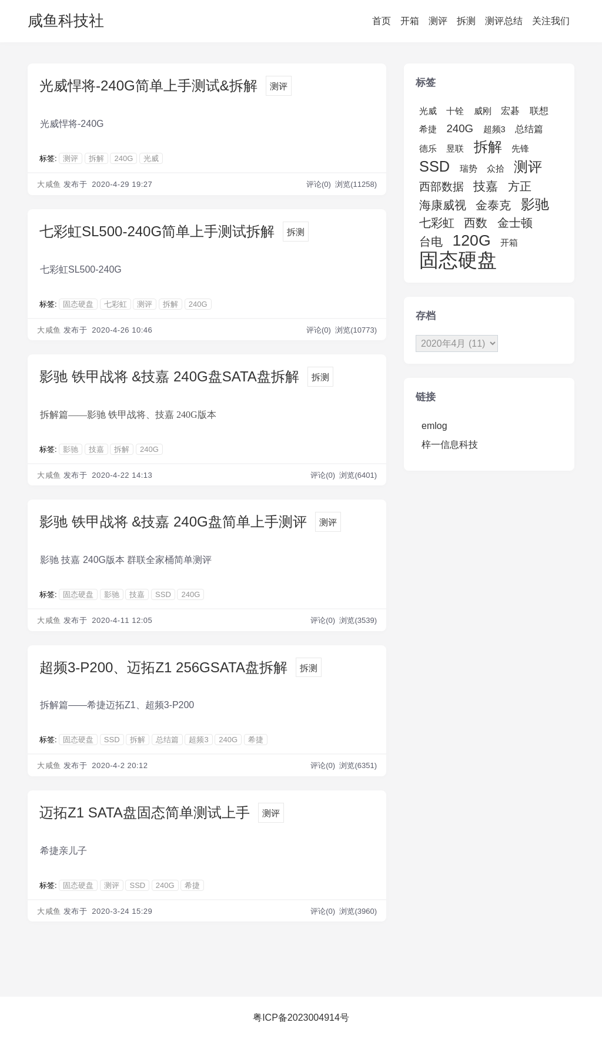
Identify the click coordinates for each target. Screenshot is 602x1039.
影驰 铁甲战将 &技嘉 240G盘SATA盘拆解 (169, 376)
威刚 (482, 111)
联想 (539, 111)
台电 (431, 241)
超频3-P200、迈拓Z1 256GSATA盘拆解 (163, 667)
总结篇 (167, 739)
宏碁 (510, 111)
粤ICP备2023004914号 (301, 1018)
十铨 (455, 111)
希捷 (255, 739)
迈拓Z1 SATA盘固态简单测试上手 (144, 812)
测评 (438, 21)
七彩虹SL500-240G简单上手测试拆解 (157, 231)
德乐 (428, 148)
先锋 (520, 148)
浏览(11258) (356, 184)
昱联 (455, 148)
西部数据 (441, 186)
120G (471, 240)
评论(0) (319, 184)
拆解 (96, 158)
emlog (434, 426)
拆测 (466, 21)
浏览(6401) (358, 475)
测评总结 (504, 21)
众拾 (495, 168)
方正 (519, 186)
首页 (381, 21)
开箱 (409, 21)
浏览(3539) (358, 620)
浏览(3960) (358, 911)
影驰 (70, 449)
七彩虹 (115, 304)
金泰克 (493, 205)
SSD (163, 594)
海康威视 (442, 205)
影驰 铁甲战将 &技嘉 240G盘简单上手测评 (173, 521)
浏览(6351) (358, 765)
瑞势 (468, 168)
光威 (151, 158)
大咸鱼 (49, 184)
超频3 (198, 739)
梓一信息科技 (450, 445)
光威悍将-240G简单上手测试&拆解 (148, 85)
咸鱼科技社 (66, 20)
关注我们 (551, 21)
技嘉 (96, 449)
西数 (475, 222)
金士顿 (515, 222)
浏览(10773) (356, 330)
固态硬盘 (78, 304)
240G (123, 158)
